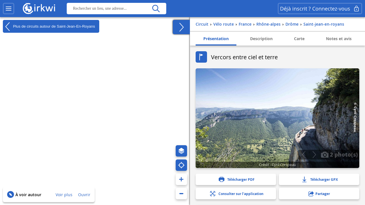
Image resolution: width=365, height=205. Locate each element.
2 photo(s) (339, 154)
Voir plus (64, 194)
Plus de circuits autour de (49, 26)
